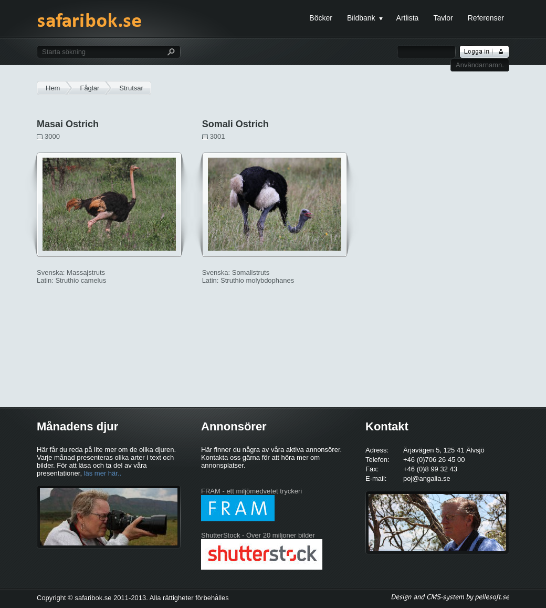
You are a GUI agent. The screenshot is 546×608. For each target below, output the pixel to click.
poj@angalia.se (426, 478)
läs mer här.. (103, 473)
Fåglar (89, 88)
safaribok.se (89, 25)
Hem (53, 88)
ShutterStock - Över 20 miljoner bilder (258, 535)
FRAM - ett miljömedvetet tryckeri (251, 491)
